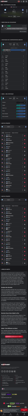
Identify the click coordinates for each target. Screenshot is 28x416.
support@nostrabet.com (6, 397)
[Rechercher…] (21, 1)
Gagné (3, 105)
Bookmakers (10, 414)
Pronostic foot (3, 414)
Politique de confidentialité (5, 383)
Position (4, 102)
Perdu (3, 110)
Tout (3, 132)
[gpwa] (12, 403)
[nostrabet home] (5, 365)
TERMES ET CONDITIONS (7, 380)
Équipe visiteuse (15, 132)
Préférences (24, 412)
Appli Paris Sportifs (20, 380)
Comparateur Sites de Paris (20, 383)
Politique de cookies (6, 412)
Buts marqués (5, 113)
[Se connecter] (24, 1)
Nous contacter (5, 385)
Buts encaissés (5, 116)
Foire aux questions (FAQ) (7, 378)
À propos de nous (6, 377)
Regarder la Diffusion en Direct (14, 336)
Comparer (17, 414)
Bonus (24, 414)
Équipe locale (7, 132)
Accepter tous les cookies (24, 410)
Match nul (4, 108)
